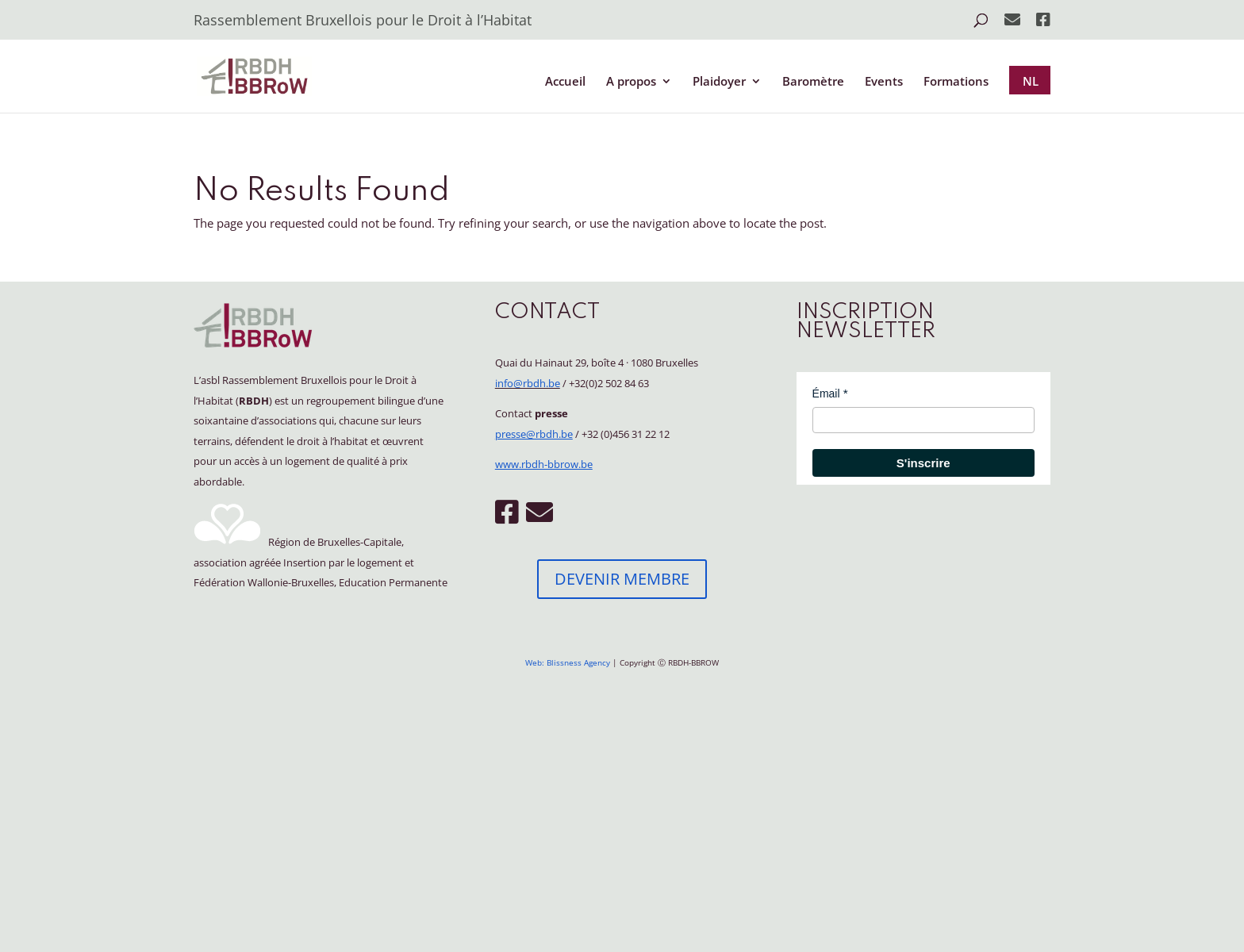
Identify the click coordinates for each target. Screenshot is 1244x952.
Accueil (565, 82)
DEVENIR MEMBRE (622, 578)
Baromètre (813, 82)
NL (1031, 81)
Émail (826, 393)
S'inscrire (923, 463)
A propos (631, 82)
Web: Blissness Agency (567, 662)
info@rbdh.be (527, 383)
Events (884, 82)
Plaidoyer (719, 82)
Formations (956, 82)
